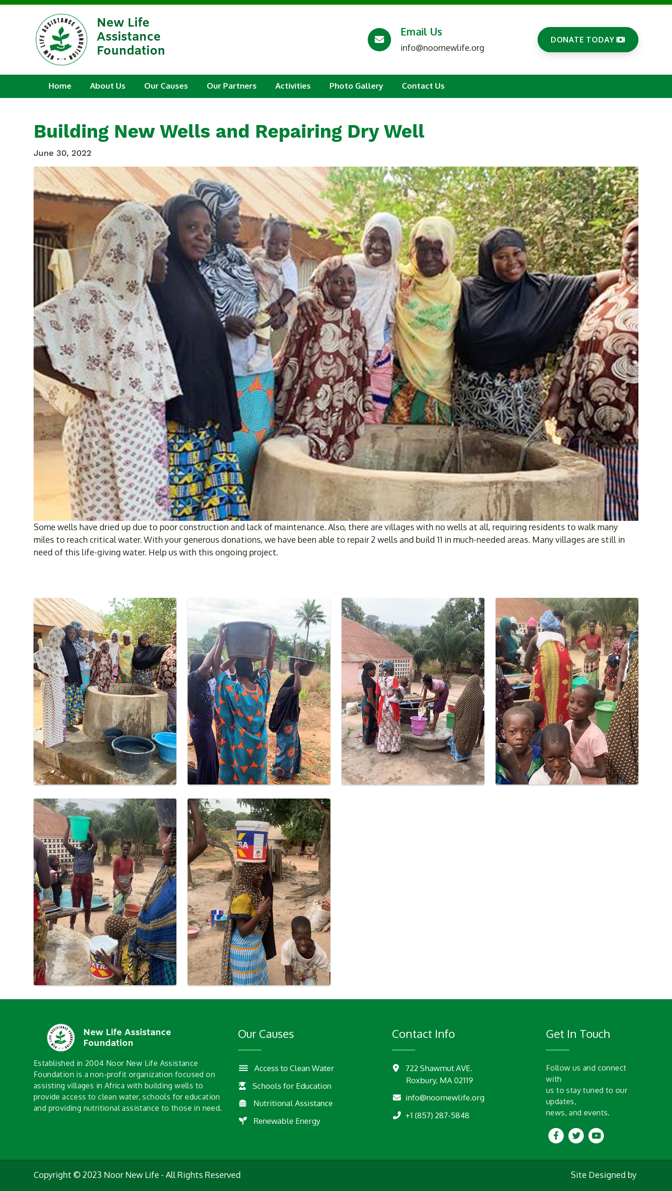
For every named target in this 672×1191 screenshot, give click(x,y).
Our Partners (232, 86)
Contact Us (423, 86)
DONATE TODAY (588, 39)
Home (60, 86)
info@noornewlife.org (442, 47)
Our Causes (166, 86)
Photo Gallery (356, 86)
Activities (293, 86)
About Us (108, 86)
